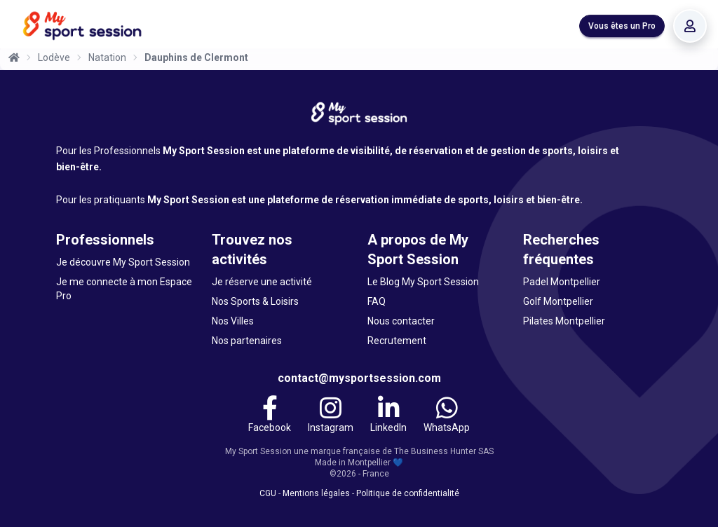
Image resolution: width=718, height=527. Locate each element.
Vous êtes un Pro (622, 26)
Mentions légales (316, 493)
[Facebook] (269, 416)
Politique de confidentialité (407, 493)
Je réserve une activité (262, 281)
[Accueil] (14, 57)
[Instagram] (330, 416)
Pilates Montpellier (564, 321)
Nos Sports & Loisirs (255, 301)
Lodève (54, 57)
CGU (267, 493)
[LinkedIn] (388, 416)
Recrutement (396, 340)
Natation (107, 57)
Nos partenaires (247, 340)
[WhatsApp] (447, 416)
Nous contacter (401, 321)
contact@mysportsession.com (359, 378)
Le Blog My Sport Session (423, 281)
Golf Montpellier (558, 301)
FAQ (376, 301)
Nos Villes (233, 321)
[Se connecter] (690, 26)
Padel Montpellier (561, 281)
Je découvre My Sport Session (123, 262)
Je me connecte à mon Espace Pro (124, 288)
